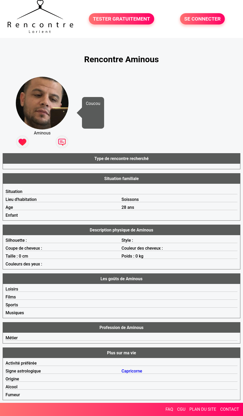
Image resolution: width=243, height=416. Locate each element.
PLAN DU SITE (202, 409)
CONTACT (229, 409)
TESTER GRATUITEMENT (121, 19)
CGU (181, 409)
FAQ (169, 409)
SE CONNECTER (202, 19)
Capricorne (131, 371)
